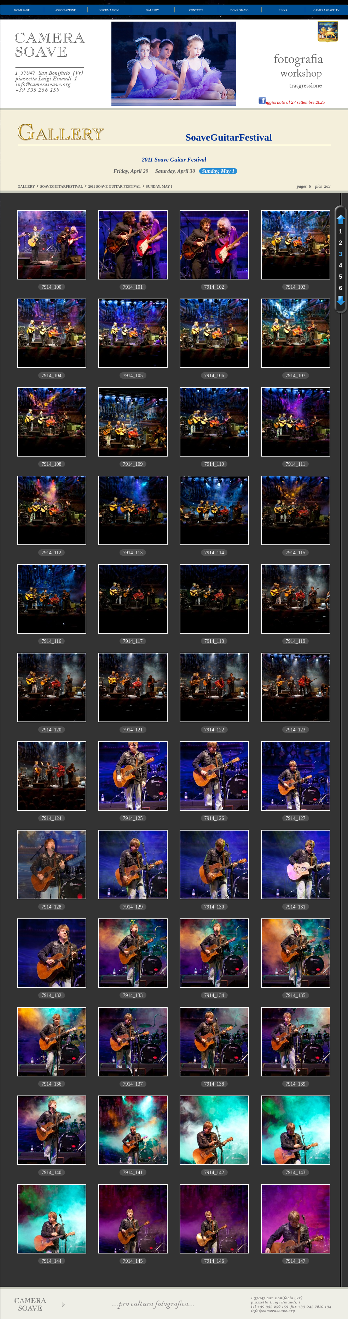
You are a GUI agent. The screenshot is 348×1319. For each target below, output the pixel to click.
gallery (152, 9)
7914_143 (296, 1172)
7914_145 (133, 1261)
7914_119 (295, 641)
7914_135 (296, 995)
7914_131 (296, 907)
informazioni (109, 9)
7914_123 (296, 729)
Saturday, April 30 (175, 171)
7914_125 (133, 818)
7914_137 (133, 1084)
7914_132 (52, 995)
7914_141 (133, 1172)
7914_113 (133, 552)
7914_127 (296, 818)
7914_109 (133, 464)
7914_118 (214, 641)
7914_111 (295, 464)
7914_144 (52, 1261)
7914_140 (52, 1172)
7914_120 (52, 729)
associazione (65, 9)
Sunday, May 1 (218, 171)
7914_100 (52, 287)
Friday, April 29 (131, 171)
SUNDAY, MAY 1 (159, 186)
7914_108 (52, 464)
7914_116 (51, 641)
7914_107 (296, 375)
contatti (196, 9)
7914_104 (52, 375)
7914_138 (214, 1084)
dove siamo (240, 9)
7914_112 (51, 552)
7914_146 (214, 1261)
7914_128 (52, 907)
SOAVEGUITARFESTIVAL (61, 186)
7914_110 (214, 464)
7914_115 (295, 552)
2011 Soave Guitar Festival (174, 159)
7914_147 (296, 1261)
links (283, 9)
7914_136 (52, 1084)
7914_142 (214, 1172)
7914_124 (52, 818)
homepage (22, 9)
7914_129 (133, 907)
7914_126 (214, 818)
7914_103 (296, 287)
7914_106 (214, 375)
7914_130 (214, 907)
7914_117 (133, 641)
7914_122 (214, 729)
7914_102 (214, 287)
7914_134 (214, 995)
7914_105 (133, 375)
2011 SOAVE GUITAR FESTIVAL (114, 186)
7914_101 (133, 287)
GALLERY (26, 186)
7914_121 (133, 729)
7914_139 (296, 1084)
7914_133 (133, 995)
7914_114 (214, 552)
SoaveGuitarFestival (229, 137)
